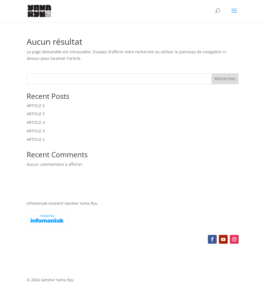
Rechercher (225, 78)
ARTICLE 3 (36, 130)
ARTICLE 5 (36, 113)
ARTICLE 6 (36, 105)
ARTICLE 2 (36, 139)
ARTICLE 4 (36, 122)
